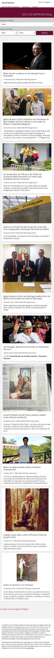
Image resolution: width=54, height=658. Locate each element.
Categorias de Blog (6, 20)
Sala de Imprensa (8, 3)
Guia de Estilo (29, 648)
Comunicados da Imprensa (10, 7)
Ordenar (44, 33)
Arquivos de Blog (6, 29)
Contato (35, 7)
